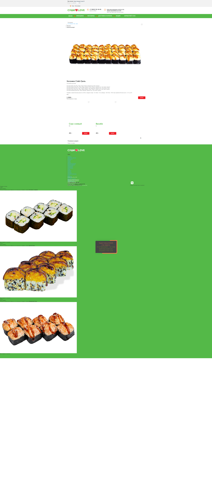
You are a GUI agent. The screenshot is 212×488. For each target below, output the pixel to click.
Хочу (141, 97)
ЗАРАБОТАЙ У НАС (130, 16)
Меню (69, 175)
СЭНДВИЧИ (70, 167)
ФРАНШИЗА (80, 16)
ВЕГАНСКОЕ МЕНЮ (72, 163)
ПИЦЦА (69, 162)
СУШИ (69, 161)
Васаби (99, 124)
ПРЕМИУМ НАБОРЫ (72, 157)
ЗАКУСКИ (70, 172)
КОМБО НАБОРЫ (71, 164)
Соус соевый (75, 124)
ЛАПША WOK (70, 165)
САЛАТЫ (69, 170)
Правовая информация (72, 181)
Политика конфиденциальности (73, 179)
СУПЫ (69, 169)
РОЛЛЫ (69, 160)
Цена (77, 23)
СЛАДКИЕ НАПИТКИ (72, 173)
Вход (73, 5)
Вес (74, 23)
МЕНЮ (70, 16)
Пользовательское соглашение (73, 180)
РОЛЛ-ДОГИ (70, 168)
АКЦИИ (118, 16)
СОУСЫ (69, 171)
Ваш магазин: (70, 1)
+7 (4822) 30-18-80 (95, 9)
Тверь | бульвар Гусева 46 (79, 1)
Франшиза (70, 176)
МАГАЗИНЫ (91, 16)
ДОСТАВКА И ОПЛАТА (105, 16)
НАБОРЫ (69, 156)
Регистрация (77, 5)
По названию (70, 23)
